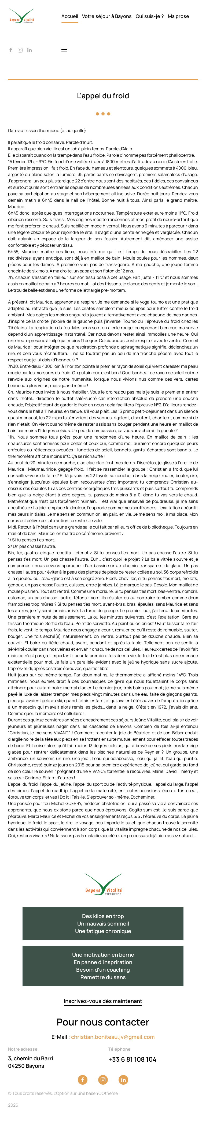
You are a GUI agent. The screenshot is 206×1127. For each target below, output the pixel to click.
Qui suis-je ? (150, 16)
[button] (64, 49)
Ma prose (178, 16)
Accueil (69, 16)
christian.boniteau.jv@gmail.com (113, 1036)
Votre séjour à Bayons (107, 16)
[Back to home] (21, 16)
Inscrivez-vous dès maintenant (103, 1001)
